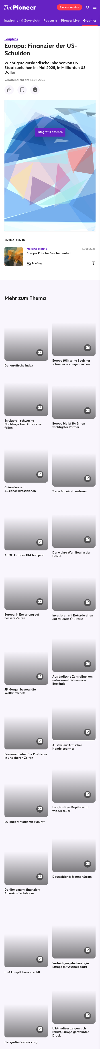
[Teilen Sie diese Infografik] (9, 90)
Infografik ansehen (50, 132)
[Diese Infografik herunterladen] (35, 90)
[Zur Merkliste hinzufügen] (22, 90)
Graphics (11, 39)
